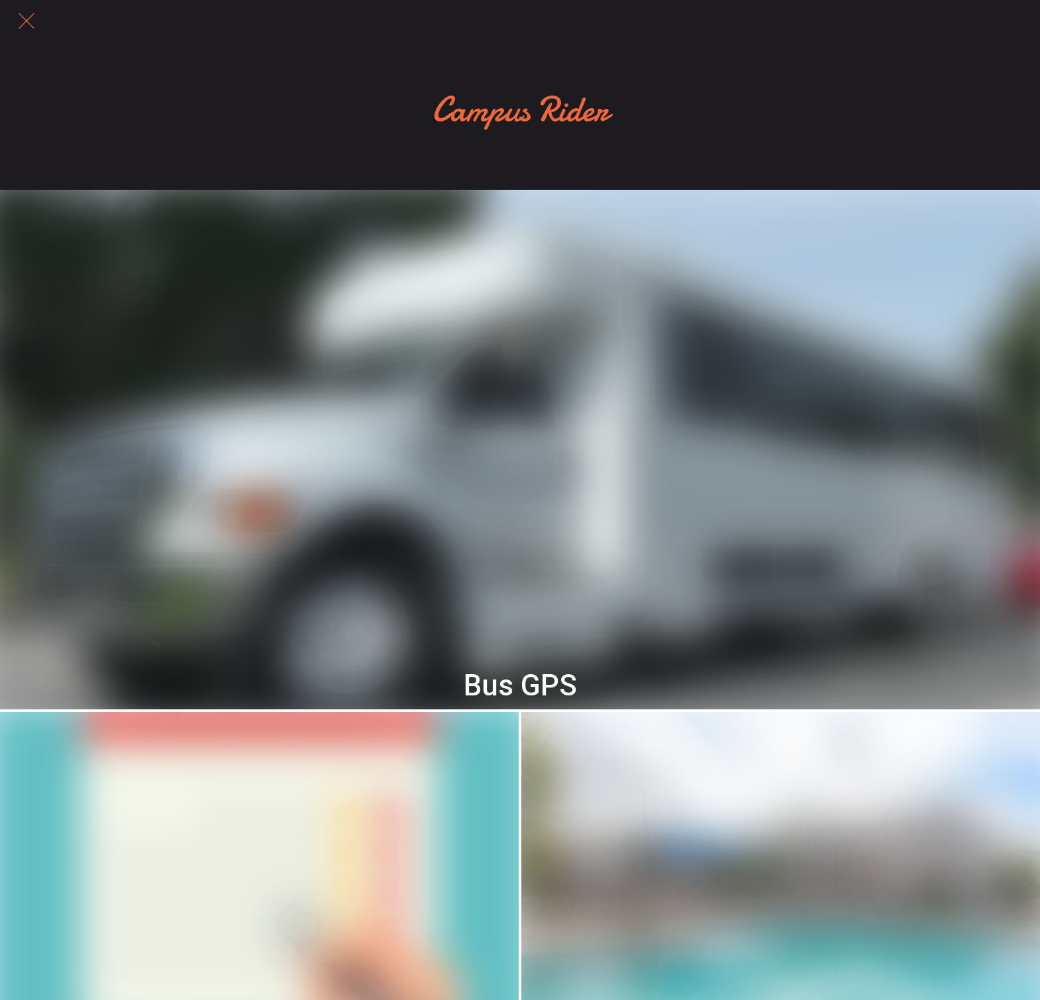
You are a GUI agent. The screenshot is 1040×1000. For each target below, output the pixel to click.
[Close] (26, 21)
